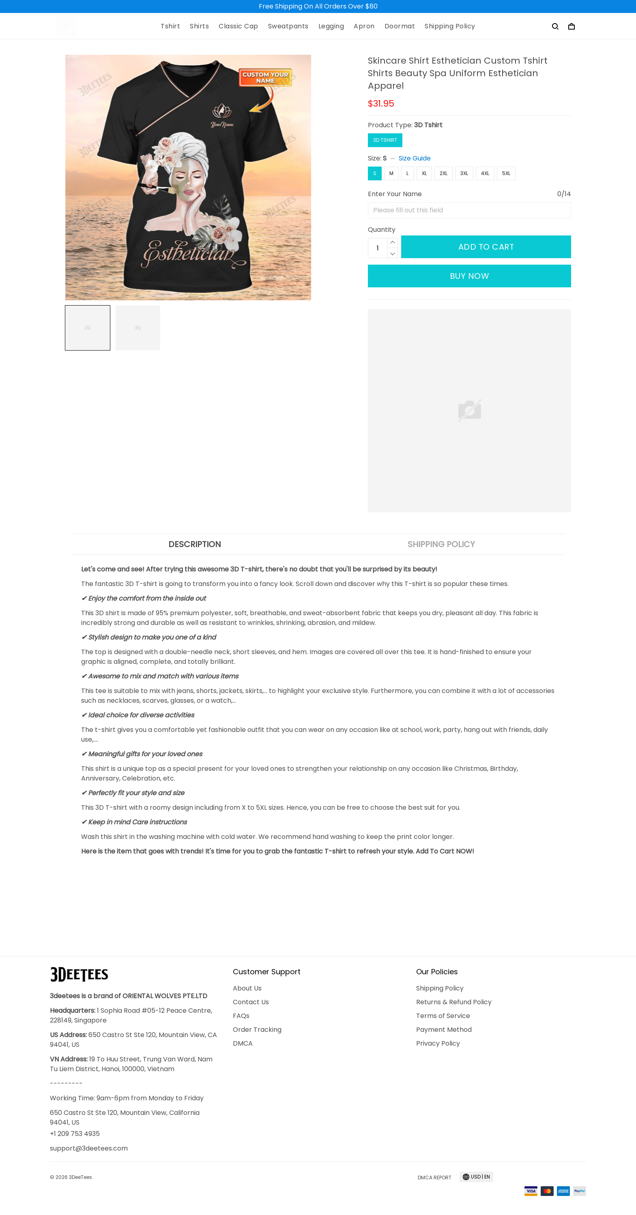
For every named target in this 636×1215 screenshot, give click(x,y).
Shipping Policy (450, 26)
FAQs (241, 1015)
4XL (485, 173)
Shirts (199, 26)
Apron (364, 26)
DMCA (243, 1043)
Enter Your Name (395, 194)
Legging (331, 26)
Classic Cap (238, 26)
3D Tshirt (428, 125)
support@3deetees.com (89, 1148)
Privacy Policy (438, 1043)
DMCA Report (434, 1177)
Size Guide (415, 158)
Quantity (381, 229)
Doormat (400, 26)
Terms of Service (443, 1015)
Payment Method (444, 1029)
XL (424, 173)
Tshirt (170, 26)
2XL (443, 173)
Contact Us (251, 1002)
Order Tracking (257, 1029)
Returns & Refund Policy (454, 1002)
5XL (506, 173)
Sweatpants (288, 26)
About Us (247, 988)
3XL (464, 173)
